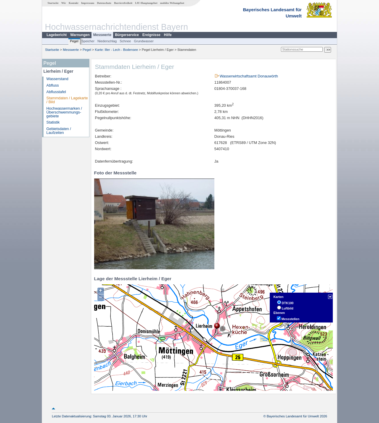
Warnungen (80, 35)
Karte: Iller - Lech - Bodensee (116, 49)
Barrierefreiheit (123, 2)
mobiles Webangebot (172, 2)
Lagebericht (56, 35)
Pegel (74, 41)
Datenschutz (104, 2)
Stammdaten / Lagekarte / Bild (67, 100)
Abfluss (52, 85)
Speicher (87, 41)
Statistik (53, 122)
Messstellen (290, 319)
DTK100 (288, 303)
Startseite (53, 2)
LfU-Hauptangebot (146, 2)
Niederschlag (107, 41)
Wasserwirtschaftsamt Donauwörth (249, 76)
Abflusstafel (56, 92)
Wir (63, 2)
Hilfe (168, 35)
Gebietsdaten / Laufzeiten (58, 131)
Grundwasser (144, 41)
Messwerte (102, 35)
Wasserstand (57, 79)
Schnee (125, 41)
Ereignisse (151, 35)
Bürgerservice (127, 35)
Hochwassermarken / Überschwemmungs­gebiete (64, 112)
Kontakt (73, 2)
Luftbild (287, 308)
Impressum (87, 2)
